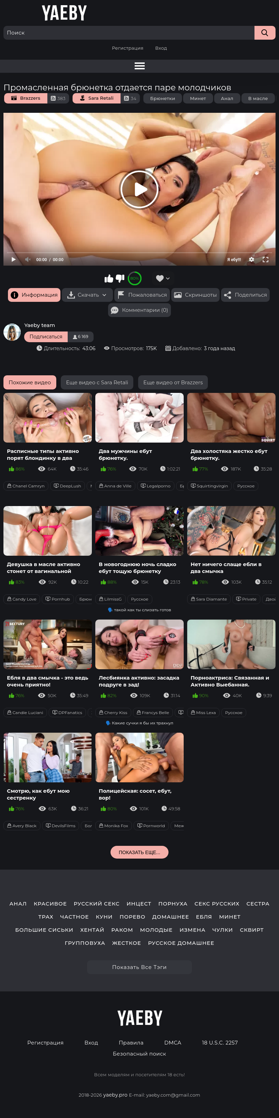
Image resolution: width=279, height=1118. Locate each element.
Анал (233, 98)
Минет (204, 98)
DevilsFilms (61, 825)
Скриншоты (201, 294)
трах (46, 917)
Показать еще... (139, 852)
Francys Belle (153, 712)
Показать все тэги (139, 967)
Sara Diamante (209, 599)
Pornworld (151, 825)
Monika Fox (113, 825)
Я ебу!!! (234, 259)
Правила (131, 1043)
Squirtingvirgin (209, 485)
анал (18, 904)
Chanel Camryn (26, 485)
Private (246, 599)
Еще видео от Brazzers (173, 382)
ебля (204, 917)
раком (122, 930)
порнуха (173, 904)
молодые (156, 930)
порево (132, 917)
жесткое (126, 943)
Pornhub (58, 599)
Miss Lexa (203, 712)
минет (230, 917)
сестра (258, 904)
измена (192, 930)
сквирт (252, 930)
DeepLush (67, 485)
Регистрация (127, 48)
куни (104, 917)
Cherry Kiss (113, 712)
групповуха (85, 943)
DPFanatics (67, 712)
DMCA (172, 1043)
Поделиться (251, 294)
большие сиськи (44, 930)
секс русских (216, 904)
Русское (245, 485)
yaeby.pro (115, 1095)
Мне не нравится (119, 278)
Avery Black (22, 825)
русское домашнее (181, 943)
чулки (222, 930)
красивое (50, 904)
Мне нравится (109, 278)
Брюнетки (168, 98)
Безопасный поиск (139, 1054)
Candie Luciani (25, 712)
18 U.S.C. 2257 (220, 1043)
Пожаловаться (147, 294)
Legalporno (156, 485)
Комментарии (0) (145, 310)
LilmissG (110, 599)
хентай (92, 930)
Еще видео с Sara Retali (97, 382)
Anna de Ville (115, 485)
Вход (161, 48)
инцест (139, 904)
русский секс (97, 904)
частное (74, 917)
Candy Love (21, 599)
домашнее (170, 917)
